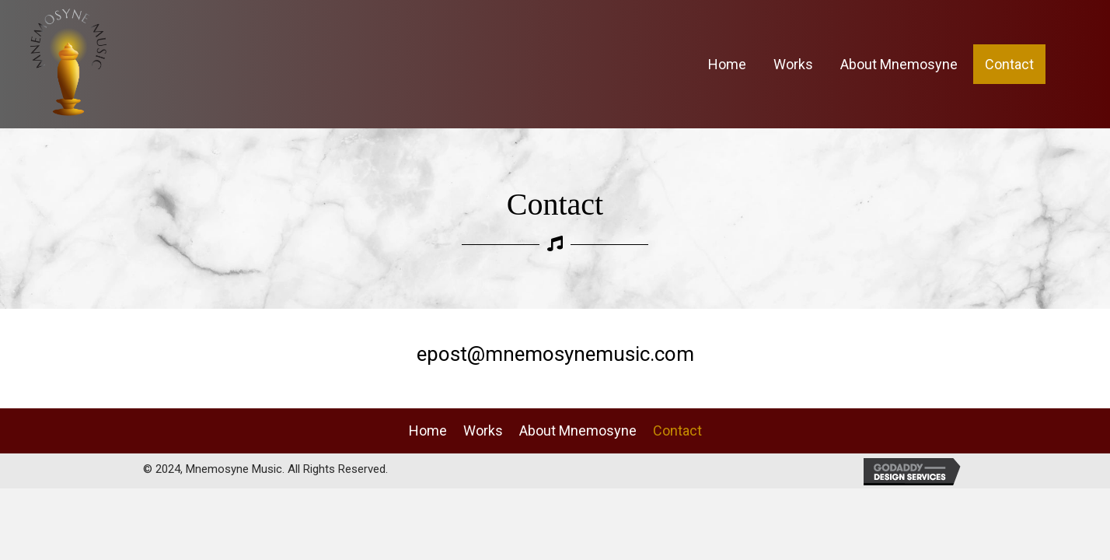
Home (428, 430)
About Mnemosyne (578, 430)
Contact (677, 430)
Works (483, 430)
